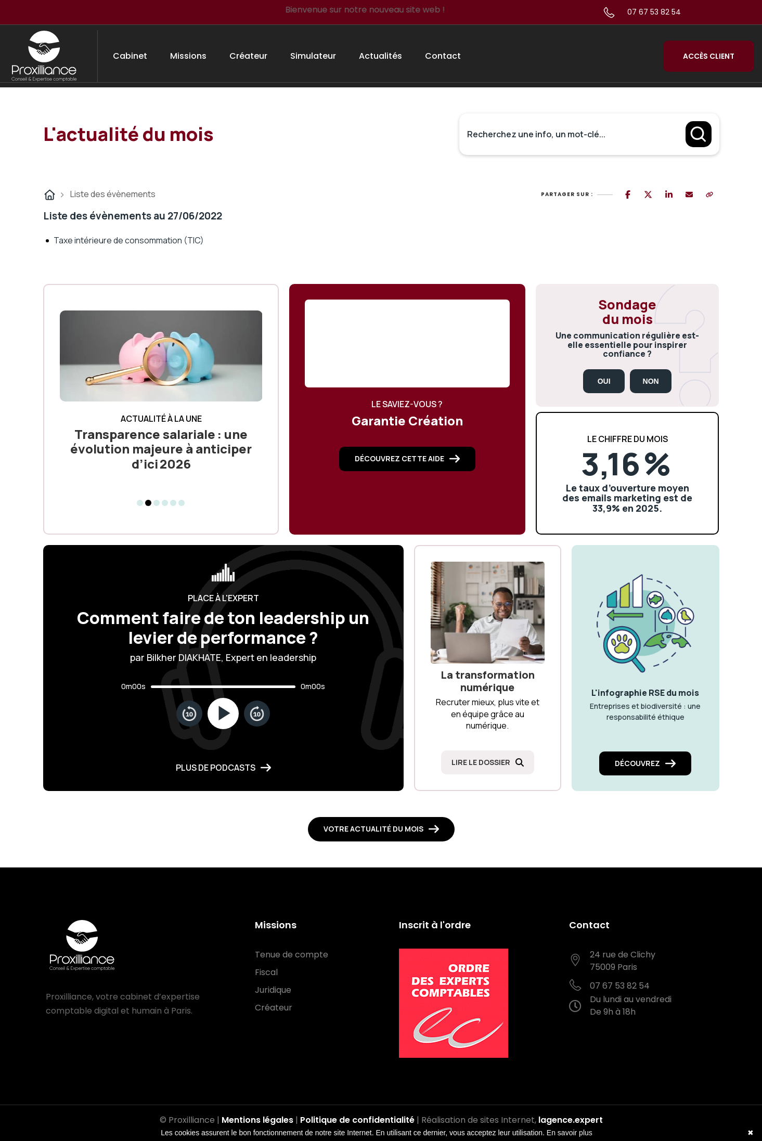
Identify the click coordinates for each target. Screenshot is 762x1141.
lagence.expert (570, 1120)
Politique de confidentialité (357, 1120)
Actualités (380, 56)
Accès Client (708, 56)
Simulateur (313, 56)
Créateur (248, 56)
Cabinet (130, 56)
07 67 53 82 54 (654, 12)
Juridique (273, 990)
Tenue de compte (291, 955)
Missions (188, 56)
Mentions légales (257, 1120)
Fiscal (266, 972)
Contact (443, 56)
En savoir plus (569, 1133)
